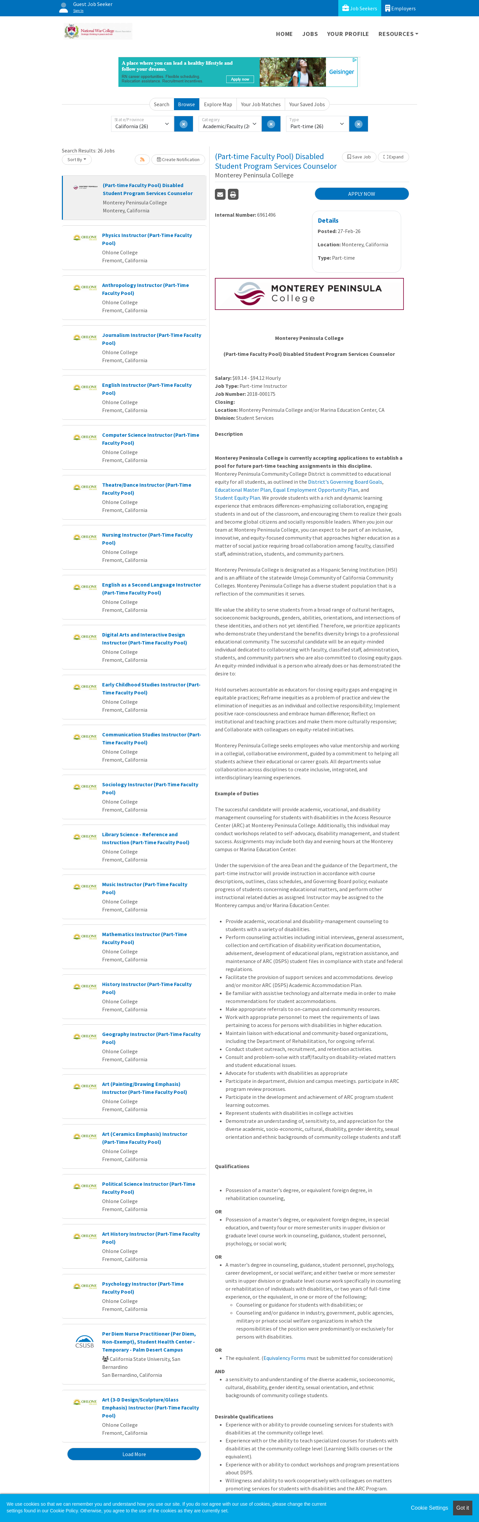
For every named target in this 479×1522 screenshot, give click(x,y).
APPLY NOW (361, 193)
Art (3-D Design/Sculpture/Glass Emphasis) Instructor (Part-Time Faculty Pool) (150, 1407)
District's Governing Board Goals (345, 481)
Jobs (310, 34)
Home (284, 34)
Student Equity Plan (237, 497)
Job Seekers (359, 8)
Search (161, 104)
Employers (400, 8)
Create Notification (178, 159)
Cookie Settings (429, 1508)
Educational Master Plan (243, 489)
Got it (462, 1508)
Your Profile (348, 34)
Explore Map (218, 104)
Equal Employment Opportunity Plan (315, 489)
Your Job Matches (261, 104)
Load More (134, 1454)
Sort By (75, 159)
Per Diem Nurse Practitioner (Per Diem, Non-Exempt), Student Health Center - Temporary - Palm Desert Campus (149, 1341)
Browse (186, 104)
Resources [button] (396, 34)
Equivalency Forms (284, 1358)
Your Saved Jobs (307, 104)
